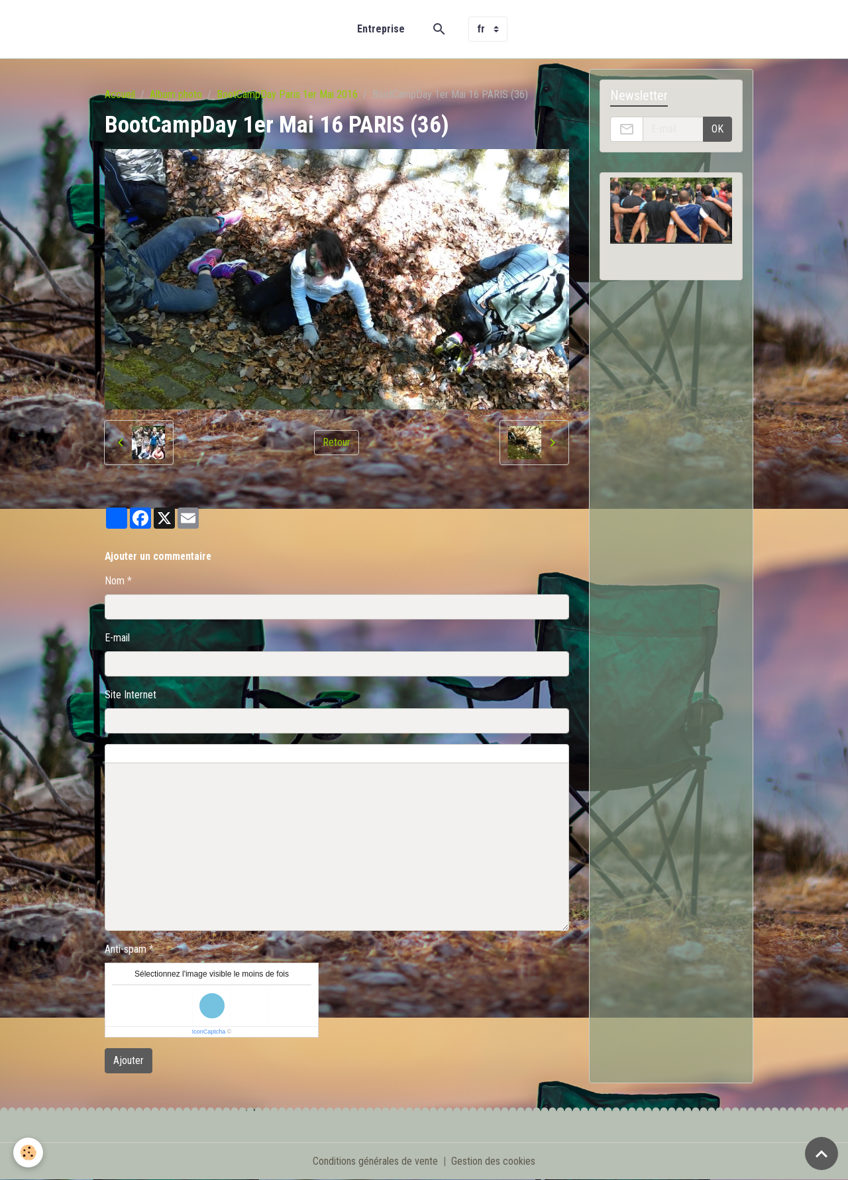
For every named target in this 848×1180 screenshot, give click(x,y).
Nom (115, 580)
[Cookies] (28, 1152)
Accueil (120, 94)
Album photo (176, 94)
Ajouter (128, 1060)
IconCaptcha (209, 1031)
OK (717, 129)
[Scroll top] (821, 1153)
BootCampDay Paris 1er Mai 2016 (287, 94)
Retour (336, 442)
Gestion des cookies (493, 1161)
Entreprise (381, 29)
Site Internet (130, 694)
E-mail (117, 637)
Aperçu (406, 754)
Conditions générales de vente (375, 1161)
